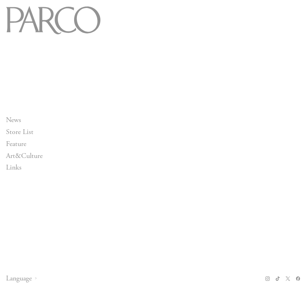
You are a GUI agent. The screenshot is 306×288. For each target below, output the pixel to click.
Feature (16, 143)
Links (14, 167)
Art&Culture (24, 155)
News (13, 119)
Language (19, 278)
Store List (19, 131)
